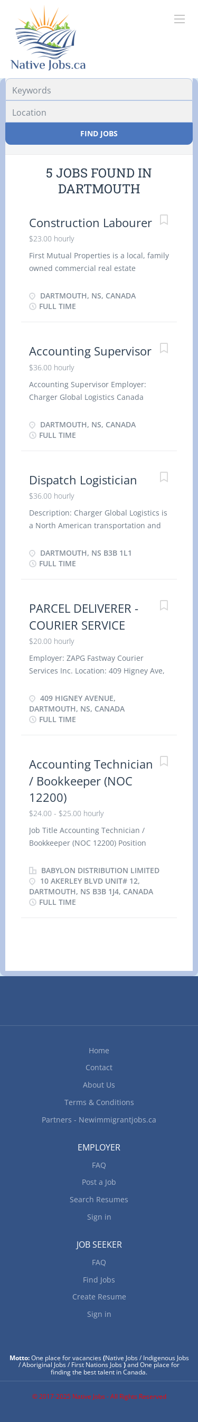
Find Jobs (99, 133)
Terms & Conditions (99, 1102)
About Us (99, 1085)
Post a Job (99, 1182)
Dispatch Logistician (83, 480)
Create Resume (99, 1297)
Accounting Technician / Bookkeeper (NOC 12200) (91, 780)
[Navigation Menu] (179, 19)
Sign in (99, 1217)
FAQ (99, 1165)
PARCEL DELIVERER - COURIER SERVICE (83, 616)
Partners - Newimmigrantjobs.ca (99, 1120)
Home (99, 1050)
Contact (99, 1067)
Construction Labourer (90, 222)
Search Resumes (99, 1199)
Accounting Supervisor (90, 351)
